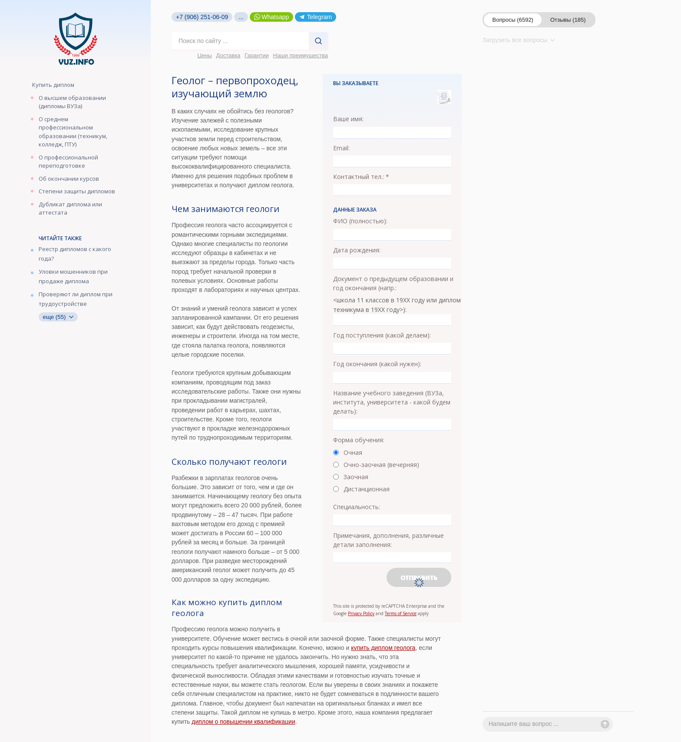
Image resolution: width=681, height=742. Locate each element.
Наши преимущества (300, 55)
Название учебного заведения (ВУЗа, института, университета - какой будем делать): (391, 402)
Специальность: (356, 507)
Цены (204, 55)
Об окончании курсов (69, 178)
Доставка (228, 55)
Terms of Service (401, 613)
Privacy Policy (361, 613)
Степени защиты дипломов (77, 191)
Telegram (315, 16)
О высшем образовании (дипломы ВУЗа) (72, 102)
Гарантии (257, 55)
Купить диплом (53, 85)
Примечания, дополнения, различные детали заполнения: (388, 540)
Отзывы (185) (568, 20)
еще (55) (58, 317)
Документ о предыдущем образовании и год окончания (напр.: (393, 283)
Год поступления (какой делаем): (382, 335)
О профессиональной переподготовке (68, 161)
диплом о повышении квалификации (243, 721)
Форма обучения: (358, 440)
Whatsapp (271, 16)
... (241, 16)
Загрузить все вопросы (519, 39)
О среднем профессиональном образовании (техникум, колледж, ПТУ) (73, 132)
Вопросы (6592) (513, 20)
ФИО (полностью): (360, 221)
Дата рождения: (356, 250)
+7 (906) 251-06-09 (202, 16)
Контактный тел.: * (361, 176)
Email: (341, 148)
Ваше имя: (348, 119)
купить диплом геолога (383, 647)
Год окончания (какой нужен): (377, 364)
